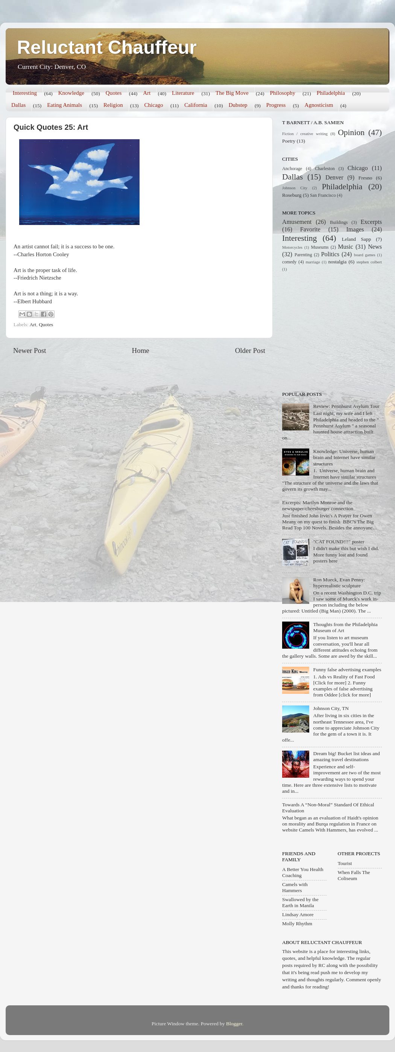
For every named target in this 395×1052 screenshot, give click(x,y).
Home (140, 350)
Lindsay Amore (298, 914)
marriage (312, 262)
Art (146, 93)
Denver (334, 177)
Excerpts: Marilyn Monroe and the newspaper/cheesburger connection (317, 505)
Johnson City (294, 187)
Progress (276, 105)
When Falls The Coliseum (354, 875)
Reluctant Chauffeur (107, 47)
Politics (330, 254)
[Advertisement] (329, 331)
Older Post (250, 350)
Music (345, 246)
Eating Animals (64, 105)
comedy (289, 262)
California (195, 105)
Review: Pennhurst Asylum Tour (346, 406)
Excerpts (371, 222)
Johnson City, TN (331, 708)
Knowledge (71, 93)
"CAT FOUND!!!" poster (338, 541)
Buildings (339, 222)
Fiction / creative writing (305, 133)
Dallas (18, 105)
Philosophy (282, 93)
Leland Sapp (356, 239)
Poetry (288, 141)
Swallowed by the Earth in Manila (300, 902)
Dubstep (238, 105)
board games (364, 254)
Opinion (351, 132)
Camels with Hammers (295, 887)
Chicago (153, 105)
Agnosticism (319, 105)
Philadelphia (331, 93)
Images (355, 229)
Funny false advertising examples (347, 669)
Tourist (345, 863)
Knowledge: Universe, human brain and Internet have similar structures (344, 457)
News (375, 246)
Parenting (303, 254)
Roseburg (292, 195)
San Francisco (323, 195)
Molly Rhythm (297, 923)
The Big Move (232, 93)
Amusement (296, 222)
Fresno (365, 178)
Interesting (25, 93)
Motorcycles (292, 247)
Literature (183, 93)
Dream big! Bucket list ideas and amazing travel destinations (346, 756)
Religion (113, 105)
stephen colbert (369, 262)
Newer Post (29, 350)
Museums (319, 247)
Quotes (114, 93)
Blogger (234, 1023)
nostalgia (337, 262)
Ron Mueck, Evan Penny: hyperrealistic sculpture (339, 582)
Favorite (310, 229)
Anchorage (292, 168)
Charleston (325, 168)
